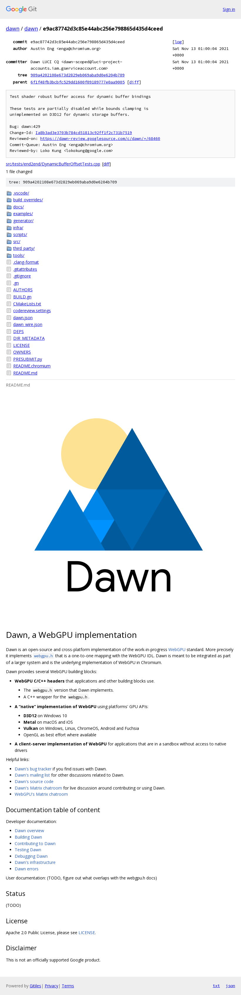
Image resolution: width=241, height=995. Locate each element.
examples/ (23, 213)
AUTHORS (23, 289)
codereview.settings (32, 310)
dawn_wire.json (27, 324)
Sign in (229, 9)
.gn (16, 283)
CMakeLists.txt (27, 304)
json (230, 985)
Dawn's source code (34, 781)
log (178, 41)
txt (216, 985)
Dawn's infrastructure (35, 862)
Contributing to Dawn (35, 843)
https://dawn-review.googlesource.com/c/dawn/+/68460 (100, 138)
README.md (25, 373)
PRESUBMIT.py (27, 359)
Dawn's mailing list (32, 775)
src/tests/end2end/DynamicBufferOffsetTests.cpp (53, 164)
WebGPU (176, 649)
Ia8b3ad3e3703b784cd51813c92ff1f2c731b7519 (84, 132)
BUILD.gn (22, 297)
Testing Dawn (28, 849)
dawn (12, 28)
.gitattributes (25, 269)
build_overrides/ (28, 200)
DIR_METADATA (29, 338)
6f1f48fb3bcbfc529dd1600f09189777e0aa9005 (78, 82)
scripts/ (20, 234)
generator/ (23, 220)
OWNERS (22, 352)
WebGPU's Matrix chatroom (41, 794)
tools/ (18, 255)
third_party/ (24, 248)
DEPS (18, 331)
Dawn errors (27, 869)
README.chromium (32, 366)
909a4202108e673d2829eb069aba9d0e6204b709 (78, 75)
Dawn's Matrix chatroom (38, 788)
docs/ (18, 207)
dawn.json (23, 317)
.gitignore (22, 276)
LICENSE (21, 345)
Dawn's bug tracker (33, 769)
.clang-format (26, 262)
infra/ (18, 227)
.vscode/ (21, 193)
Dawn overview (29, 830)
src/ (16, 241)
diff (134, 82)
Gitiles (35, 986)
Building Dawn (28, 837)
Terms (68, 986)
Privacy (51, 986)
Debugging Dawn (31, 856)
